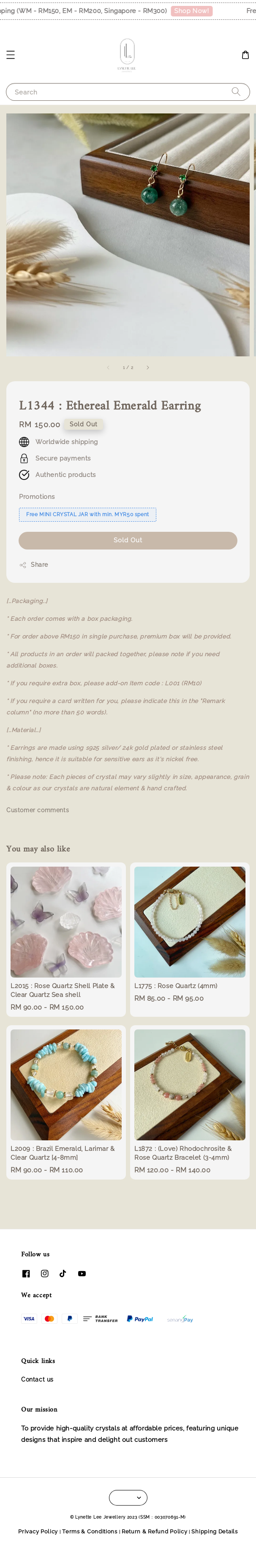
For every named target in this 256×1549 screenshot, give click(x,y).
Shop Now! (198, 11)
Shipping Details (214, 1531)
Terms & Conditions (89, 1531)
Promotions (37, 497)
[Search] (236, 92)
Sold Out (128, 540)
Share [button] (33, 565)
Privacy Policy (38, 1531)
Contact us (37, 1379)
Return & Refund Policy (154, 1531)
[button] (10, 55)
